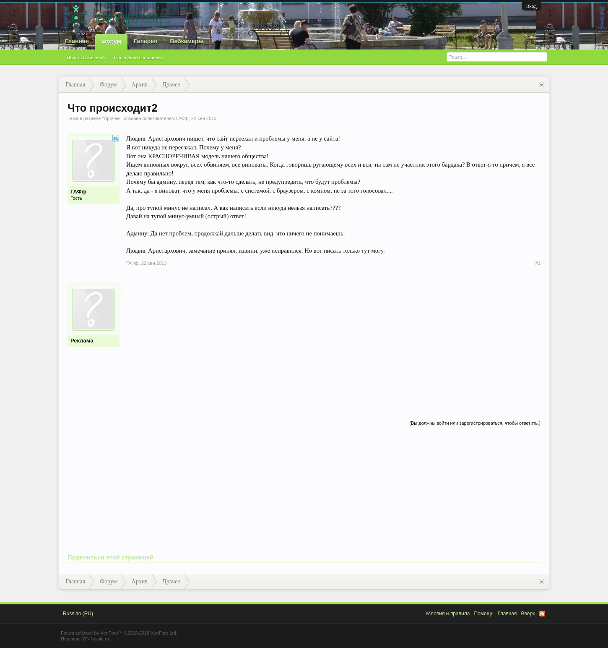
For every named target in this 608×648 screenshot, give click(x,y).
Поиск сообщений (86, 57)
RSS (542, 614)
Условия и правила (447, 614)
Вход (531, 6)
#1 (537, 263)
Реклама (81, 340)
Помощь (483, 614)
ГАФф (182, 118)
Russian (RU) (78, 614)
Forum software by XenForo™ (119, 632)
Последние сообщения (138, 57)
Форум (111, 41)
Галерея (146, 41)
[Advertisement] (333, 342)
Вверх (528, 614)
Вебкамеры (186, 41)
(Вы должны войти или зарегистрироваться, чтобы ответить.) (474, 423)
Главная (77, 41)
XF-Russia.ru (95, 638)
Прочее (112, 118)
